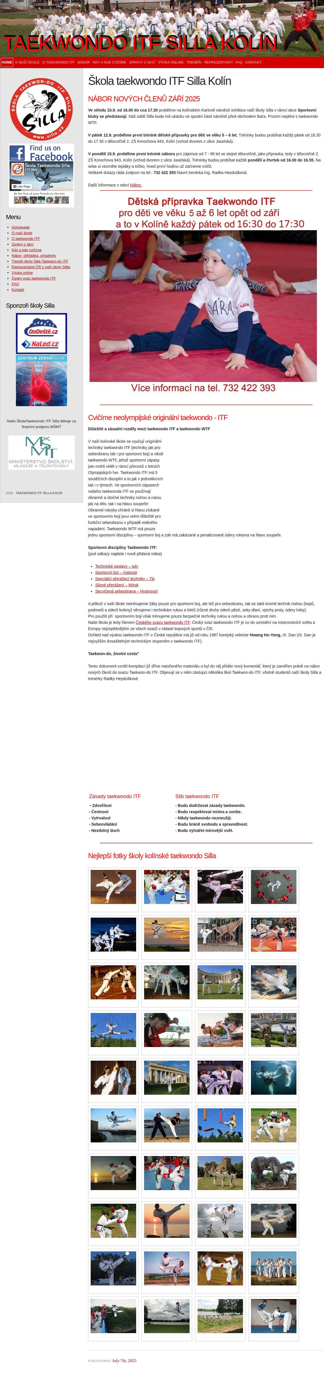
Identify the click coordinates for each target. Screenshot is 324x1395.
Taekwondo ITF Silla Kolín (140, 44)
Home (7, 62)
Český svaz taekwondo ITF (34, 278)
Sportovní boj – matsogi (116, 572)
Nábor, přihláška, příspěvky (34, 255)
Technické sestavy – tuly (116, 566)
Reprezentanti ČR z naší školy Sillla (41, 267)
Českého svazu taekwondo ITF (163, 622)
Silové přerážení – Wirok (117, 585)
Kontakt (253, 62)
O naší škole (27, 62)
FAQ (238, 62)
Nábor (83, 62)
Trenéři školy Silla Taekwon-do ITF (40, 261)
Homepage (21, 227)
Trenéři (194, 62)
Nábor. (136, 185)
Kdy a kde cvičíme (109, 62)
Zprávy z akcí (142, 62)
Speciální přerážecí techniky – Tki (125, 578)
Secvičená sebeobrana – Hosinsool (126, 591)
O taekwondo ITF (58, 62)
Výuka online (171, 62)
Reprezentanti (218, 62)
